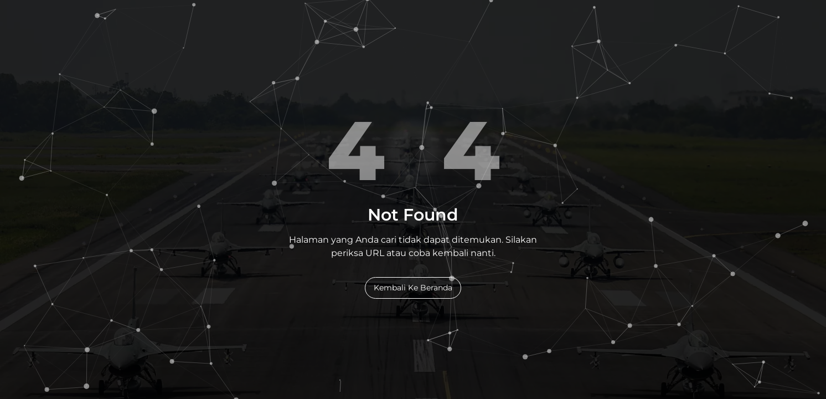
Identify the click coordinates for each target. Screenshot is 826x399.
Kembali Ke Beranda (413, 288)
